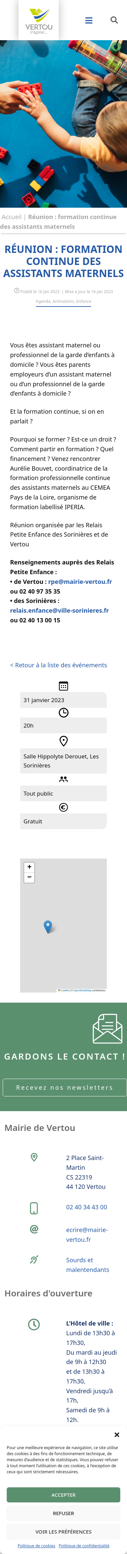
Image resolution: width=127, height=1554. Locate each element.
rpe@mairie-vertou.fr (80, 582)
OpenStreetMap (82, 990)
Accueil (12, 217)
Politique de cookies (36, 1546)
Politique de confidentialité (84, 1546)
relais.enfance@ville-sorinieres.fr (59, 610)
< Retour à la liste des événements (58, 665)
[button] (117, 1434)
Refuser (63, 1513)
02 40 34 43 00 (86, 1207)
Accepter (63, 1494)
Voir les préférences (64, 1531)
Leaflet (63, 990)
